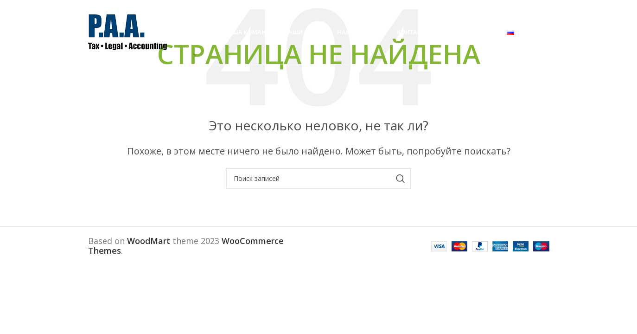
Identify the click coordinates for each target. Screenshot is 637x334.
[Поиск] (318, 178)
